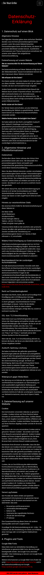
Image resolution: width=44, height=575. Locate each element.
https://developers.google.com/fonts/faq (21, 562)
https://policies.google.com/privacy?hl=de (17, 567)
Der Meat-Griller (9, 3)
